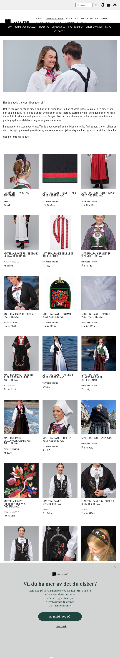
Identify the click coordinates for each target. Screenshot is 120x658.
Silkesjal (44, 26)
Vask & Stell (60, 31)
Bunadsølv (72, 18)
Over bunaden (75, 26)
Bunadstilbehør (54, 18)
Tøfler (104, 18)
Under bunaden (94, 26)
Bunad (39, 18)
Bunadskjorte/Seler (25, 26)
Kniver (108, 26)
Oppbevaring (58, 26)
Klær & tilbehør (89, 18)
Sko (10, 26)
